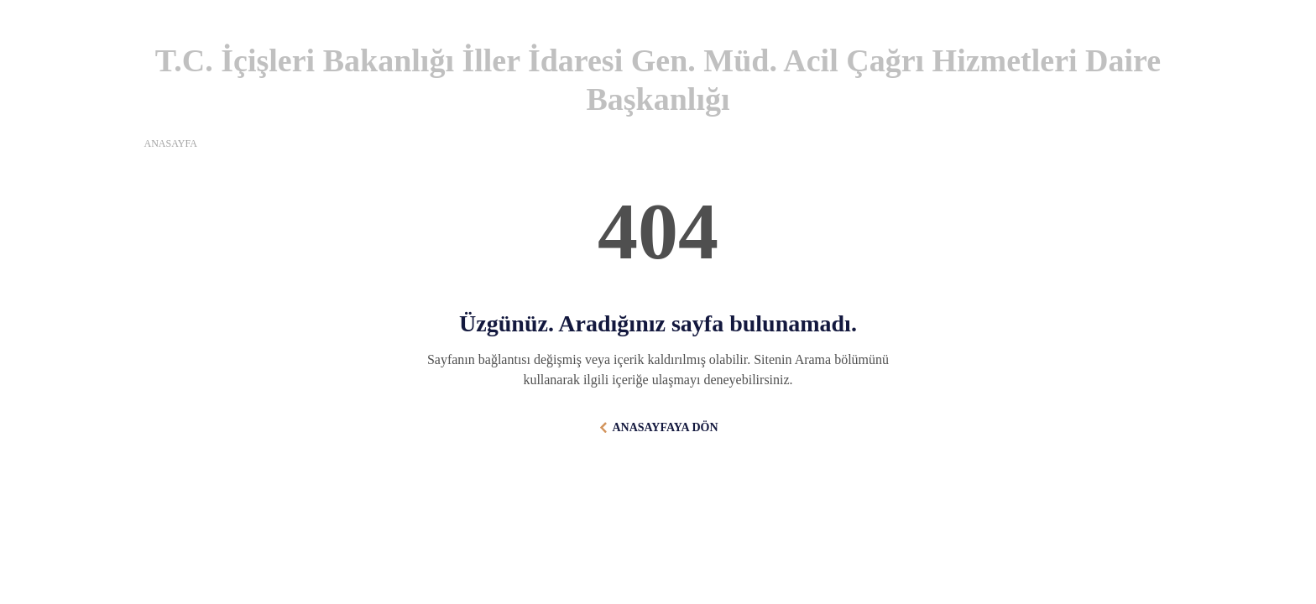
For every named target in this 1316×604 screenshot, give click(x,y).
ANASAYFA (170, 143)
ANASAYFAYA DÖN (665, 427)
